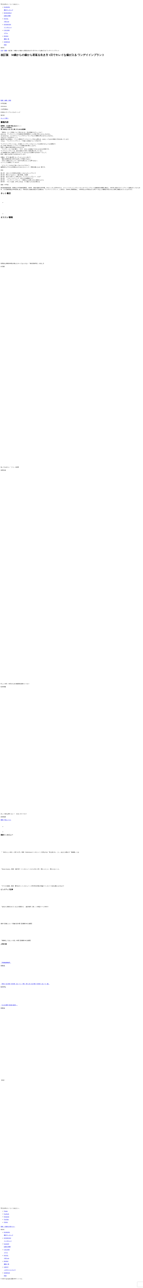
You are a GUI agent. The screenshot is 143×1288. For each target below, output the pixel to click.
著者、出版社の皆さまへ (8, 1226)
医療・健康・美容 (6, 100)
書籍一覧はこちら (6, 820)
